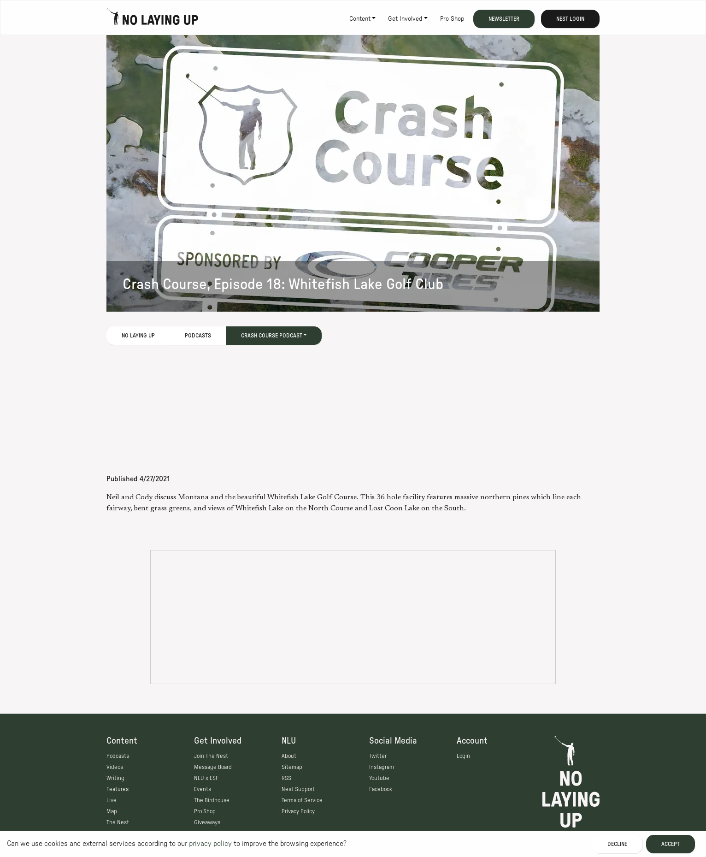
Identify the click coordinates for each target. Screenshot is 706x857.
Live (111, 800)
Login (463, 756)
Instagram (381, 767)
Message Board (213, 767)
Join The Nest (211, 756)
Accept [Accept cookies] (670, 844)
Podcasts (198, 335)
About (289, 756)
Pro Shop (452, 19)
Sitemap (292, 767)
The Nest (117, 822)
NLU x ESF (206, 778)
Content (360, 19)
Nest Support (298, 789)
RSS (286, 778)
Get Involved (405, 19)
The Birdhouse (211, 800)
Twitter (378, 756)
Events (202, 789)
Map (111, 811)
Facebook (380, 789)
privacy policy (210, 843)
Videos (114, 767)
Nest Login (570, 19)
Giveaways (207, 822)
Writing (115, 778)
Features (117, 789)
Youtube (379, 778)
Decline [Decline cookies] (617, 844)
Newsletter (503, 19)
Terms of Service (302, 800)
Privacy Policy (298, 811)
